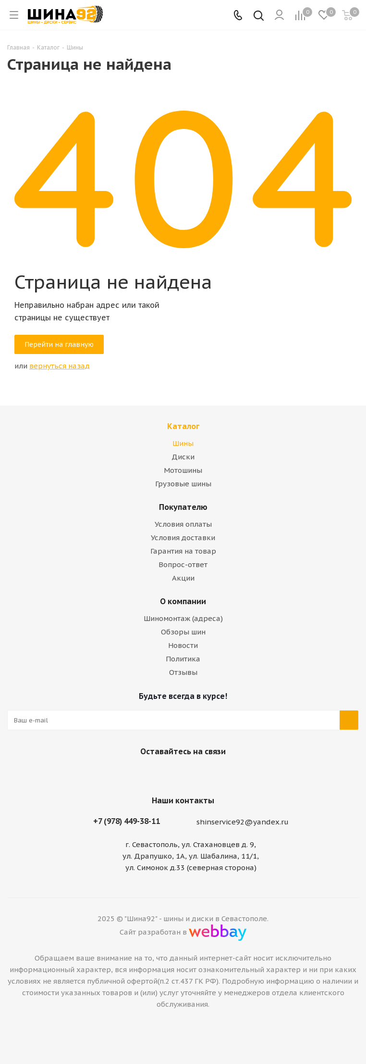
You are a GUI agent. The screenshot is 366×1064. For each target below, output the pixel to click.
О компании (183, 601)
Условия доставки (183, 537)
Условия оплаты (183, 524)
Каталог (183, 426)
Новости (183, 645)
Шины (183, 443)
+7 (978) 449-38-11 (126, 821)
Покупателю (183, 507)
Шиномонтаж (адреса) (183, 618)
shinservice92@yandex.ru (242, 822)
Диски (183, 456)
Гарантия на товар (183, 551)
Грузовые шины (183, 483)
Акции (183, 578)
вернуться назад (59, 365)
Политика (183, 658)
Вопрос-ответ (183, 564)
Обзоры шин (183, 631)
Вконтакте (168, 774)
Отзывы (183, 672)
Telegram (192, 774)
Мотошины (183, 470)
